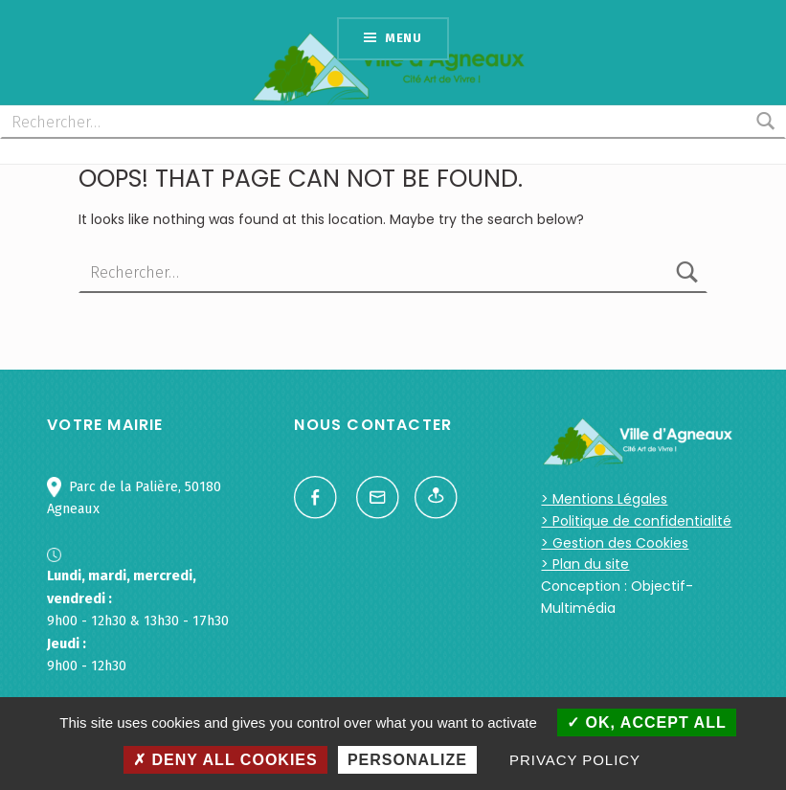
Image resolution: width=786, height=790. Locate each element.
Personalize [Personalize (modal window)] (407, 760)
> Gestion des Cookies (614, 543)
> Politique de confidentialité (636, 520)
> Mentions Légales (604, 498)
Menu (403, 38)
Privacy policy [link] (574, 760)
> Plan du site (585, 564)
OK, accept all (647, 722)
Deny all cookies (225, 760)
